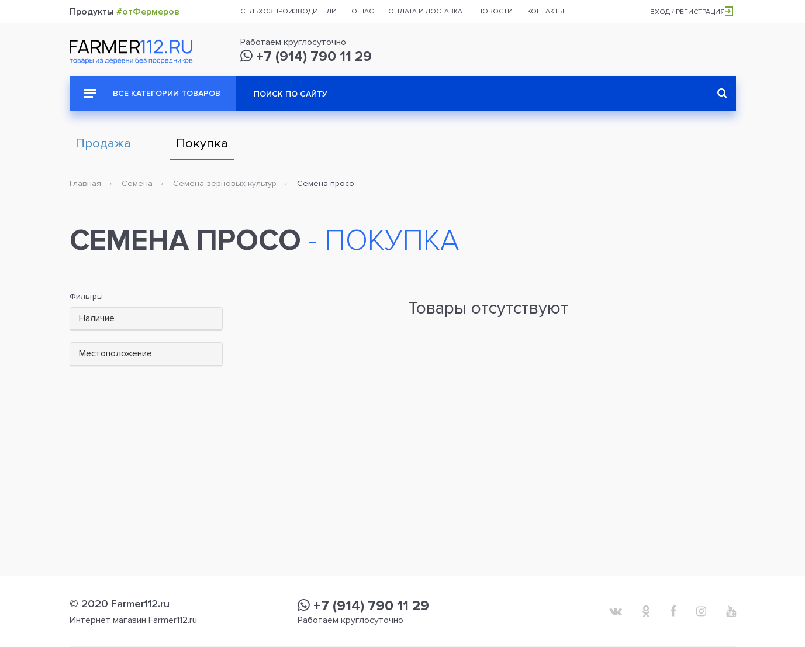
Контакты (545, 11)
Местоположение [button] (115, 353)
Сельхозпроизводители (288, 11)
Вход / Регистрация (691, 12)
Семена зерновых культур (225, 183)
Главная (85, 183)
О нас (362, 11)
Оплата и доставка (425, 11)
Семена (137, 183)
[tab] (146, 319)
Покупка (202, 144)
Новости (495, 11)
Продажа (103, 144)
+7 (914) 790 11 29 (306, 56)
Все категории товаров (152, 93)
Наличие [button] (97, 318)
